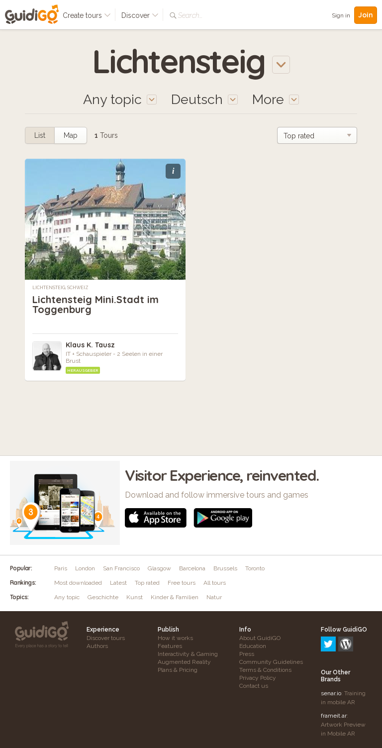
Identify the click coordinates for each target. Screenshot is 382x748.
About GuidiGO (260, 638)
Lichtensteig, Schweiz (60, 287)
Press (246, 653)
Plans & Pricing (177, 669)
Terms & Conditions (265, 669)
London (85, 568)
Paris (60, 568)
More (275, 99)
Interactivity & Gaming (188, 653)
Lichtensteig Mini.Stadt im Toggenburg (95, 304)
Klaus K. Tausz (90, 344)
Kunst (134, 597)
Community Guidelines (271, 661)
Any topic (67, 597)
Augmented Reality (184, 661)
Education (252, 645)
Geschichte (103, 597)
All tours (214, 582)
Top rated (147, 582)
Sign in (341, 15)
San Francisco (121, 568)
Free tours (181, 582)
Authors (97, 645)
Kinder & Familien (174, 597)
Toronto (255, 568)
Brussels (225, 568)
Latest (118, 582)
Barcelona (192, 568)
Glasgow (159, 568)
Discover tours (106, 638)
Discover (140, 15)
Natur (214, 597)
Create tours (87, 15)
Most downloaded (78, 582)
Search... (190, 15)
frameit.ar (334, 672)
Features (170, 645)
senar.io (331, 650)
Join (365, 14)
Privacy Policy (257, 677)
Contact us (253, 685)
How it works (175, 638)
